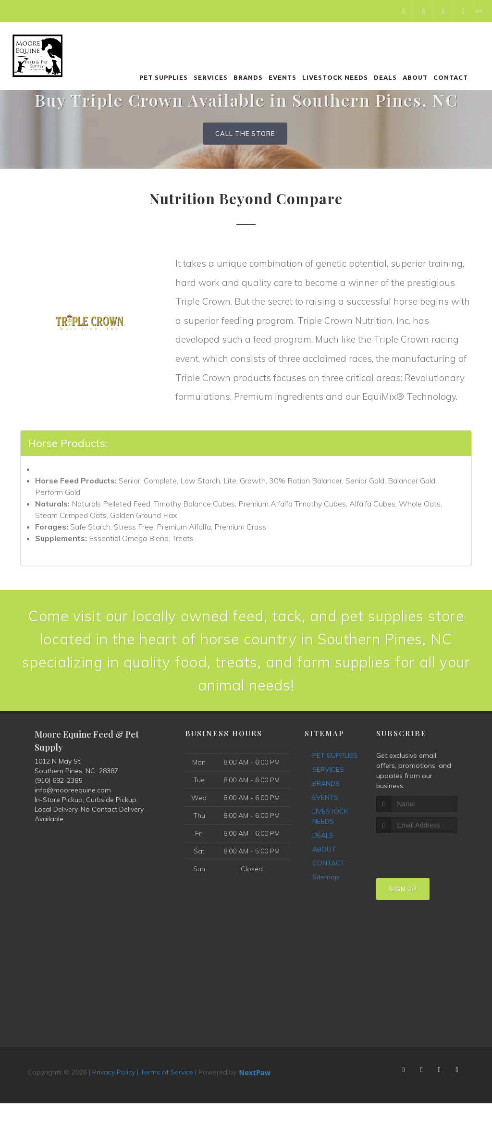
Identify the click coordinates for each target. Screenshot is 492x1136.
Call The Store (245, 133)
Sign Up (403, 889)
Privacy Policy (113, 1072)
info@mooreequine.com (73, 790)
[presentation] (427, 851)
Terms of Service (166, 1072)
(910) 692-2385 (58, 780)
